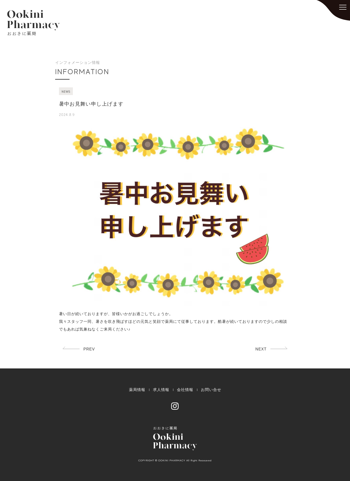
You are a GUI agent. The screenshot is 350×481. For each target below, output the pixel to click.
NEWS (66, 91)
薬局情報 (137, 390)
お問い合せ (211, 390)
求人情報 (161, 390)
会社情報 (185, 390)
